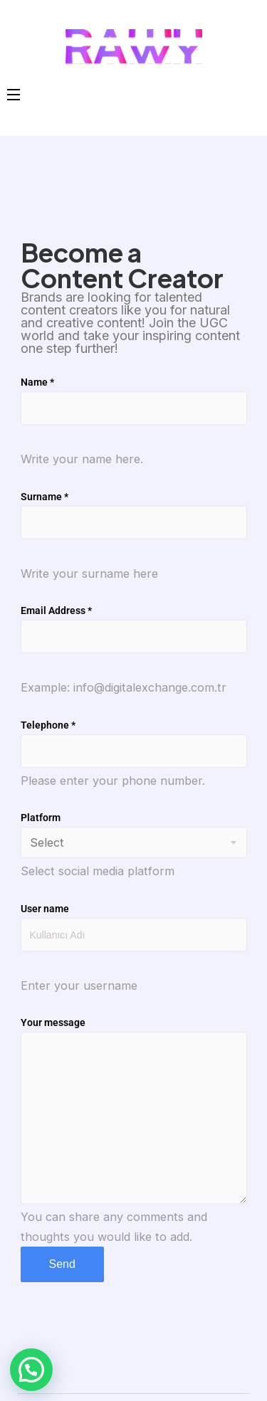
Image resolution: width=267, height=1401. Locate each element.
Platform (41, 817)
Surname (44, 496)
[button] (31, 1369)
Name (37, 382)
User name (45, 908)
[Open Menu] (14, 96)
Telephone (48, 725)
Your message (53, 1022)
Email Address (56, 610)
